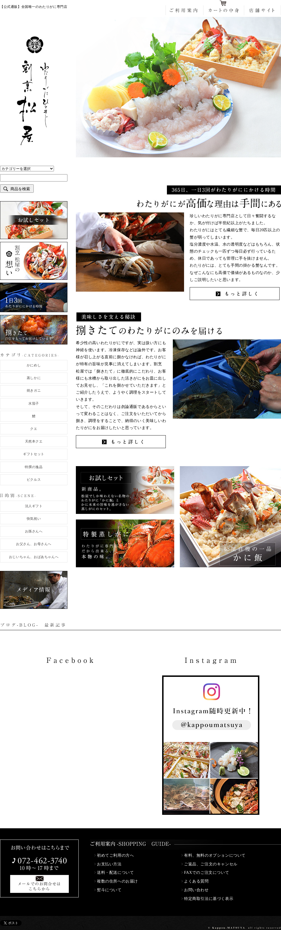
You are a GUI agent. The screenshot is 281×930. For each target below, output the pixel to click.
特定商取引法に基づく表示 (208, 899)
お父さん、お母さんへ (33, 544)
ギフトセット (33, 454)
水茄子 (33, 403)
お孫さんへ (34, 531)
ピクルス (34, 480)
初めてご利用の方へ (115, 855)
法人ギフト (34, 506)
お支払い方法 (109, 864)
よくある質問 (196, 881)
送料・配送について (115, 872)
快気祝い (34, 519)
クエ (33, 429)
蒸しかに (34, 378)
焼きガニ (34, 391)
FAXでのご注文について (206, 872)
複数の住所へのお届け (117, 881)
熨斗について (109, 890)
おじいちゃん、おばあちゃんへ (33, 557)
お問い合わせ (196, 890)
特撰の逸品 (33, 467)
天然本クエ (34, 441)
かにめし (34, 365)
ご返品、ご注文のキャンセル (210, 864)
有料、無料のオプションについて (215, 855)
